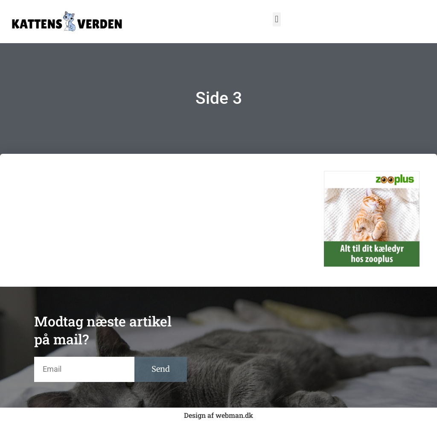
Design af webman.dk (218, 415)
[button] (277, 19)
